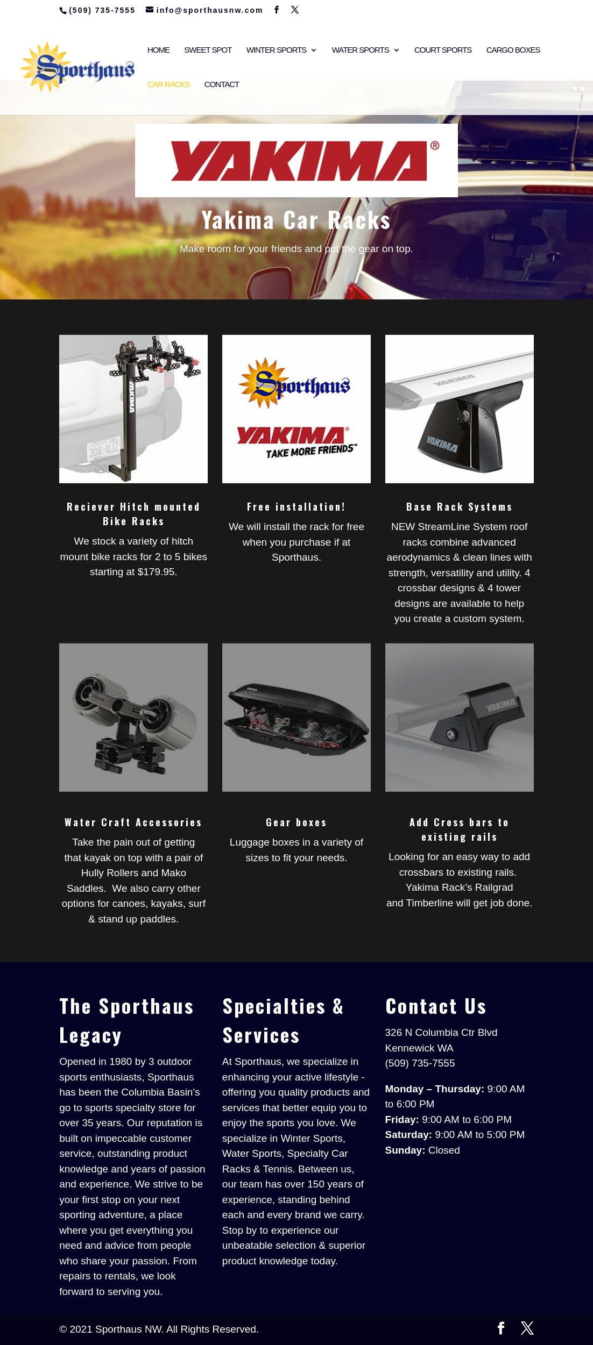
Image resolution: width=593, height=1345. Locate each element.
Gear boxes (296, 822)
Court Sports (442, 50)
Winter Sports (276, 50)
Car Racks (168, 85)
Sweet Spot (207, 50)
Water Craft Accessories (133, 822)
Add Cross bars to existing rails (460, 829)
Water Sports (360, 50)
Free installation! (296, 506)
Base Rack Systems (459, 506)
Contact (221, 85)
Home (158, 50)
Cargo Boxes (513, 50)
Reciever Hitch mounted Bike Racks (134, 513)
